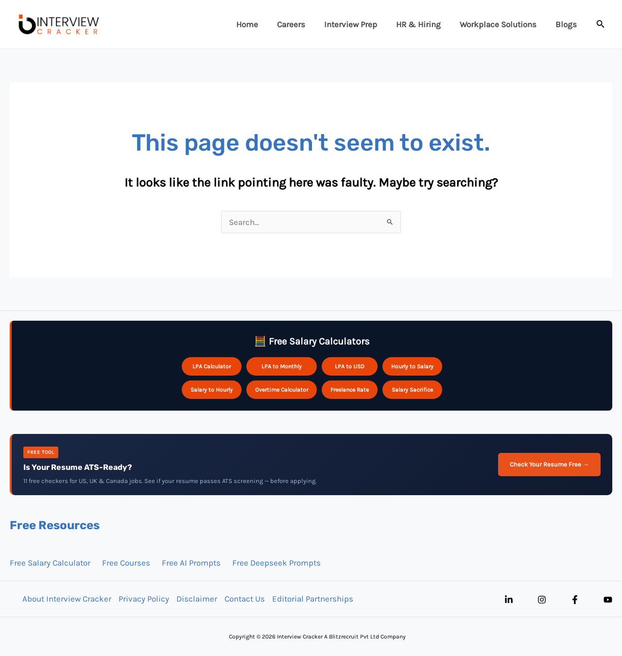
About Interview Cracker (66, 599)
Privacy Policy (143, 599)
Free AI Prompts (191, 563)
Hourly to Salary (412, 366)
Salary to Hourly (211, 389)
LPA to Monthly (281, 366)
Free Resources (55, 525)
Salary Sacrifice (412, 389)
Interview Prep (359, 24)
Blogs (567, 24)
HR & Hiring (424, 24)
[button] (600, 24)
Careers (302, 24)
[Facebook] (574, 599)
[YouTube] (608, 599)
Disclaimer (196, 599)
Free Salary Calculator (50, 563)
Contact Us (244, 599)
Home (261, 24)
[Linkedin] (508, 599)
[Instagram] (541, 599)
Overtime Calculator (281, 389)
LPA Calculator (211, 366)
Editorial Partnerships (312, 599)
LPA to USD (349, 366)
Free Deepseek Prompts (276, 563)
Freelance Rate (349, 389)
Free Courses (126, 563)
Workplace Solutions (502, 24)
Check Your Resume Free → (549, 464)
